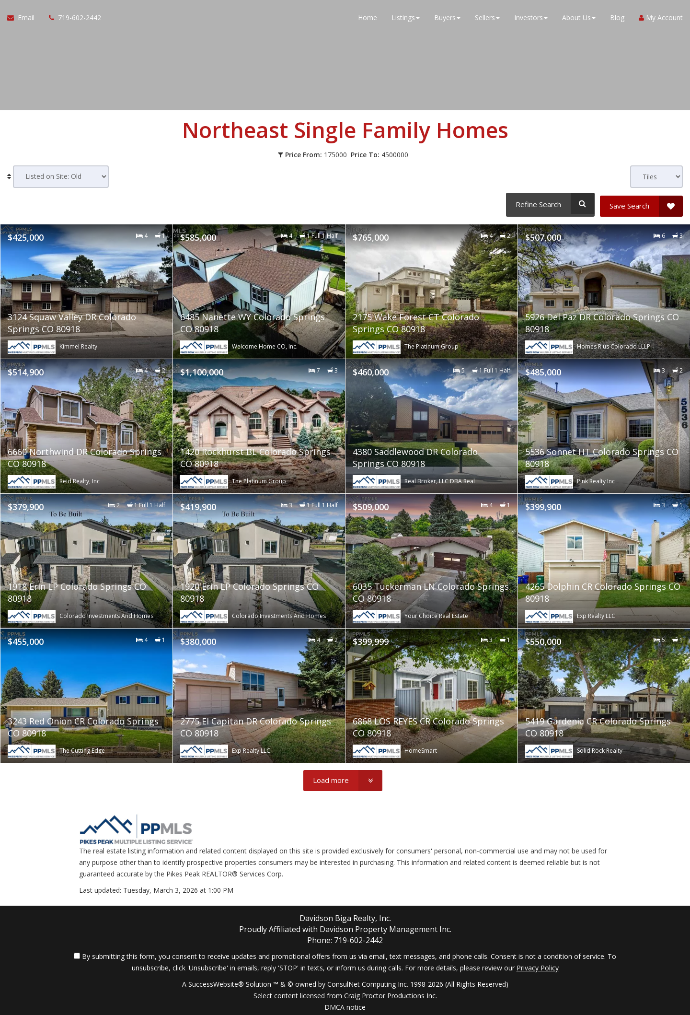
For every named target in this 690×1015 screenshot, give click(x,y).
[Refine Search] (549, 203)
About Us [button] (579, 18)
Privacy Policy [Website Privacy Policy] (538, 964)
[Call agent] (71, 19)
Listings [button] (405, 18)
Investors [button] (531, 18)
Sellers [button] (487, 18)
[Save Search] (641, 203)
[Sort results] (61, 176)
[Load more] (342, 778)
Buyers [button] (447, 18)
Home (367, 18)
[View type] (656, 176)
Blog (617, 18)
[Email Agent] (24, 19)
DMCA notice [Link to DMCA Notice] (345, 1004)
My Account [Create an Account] (661, 18)
